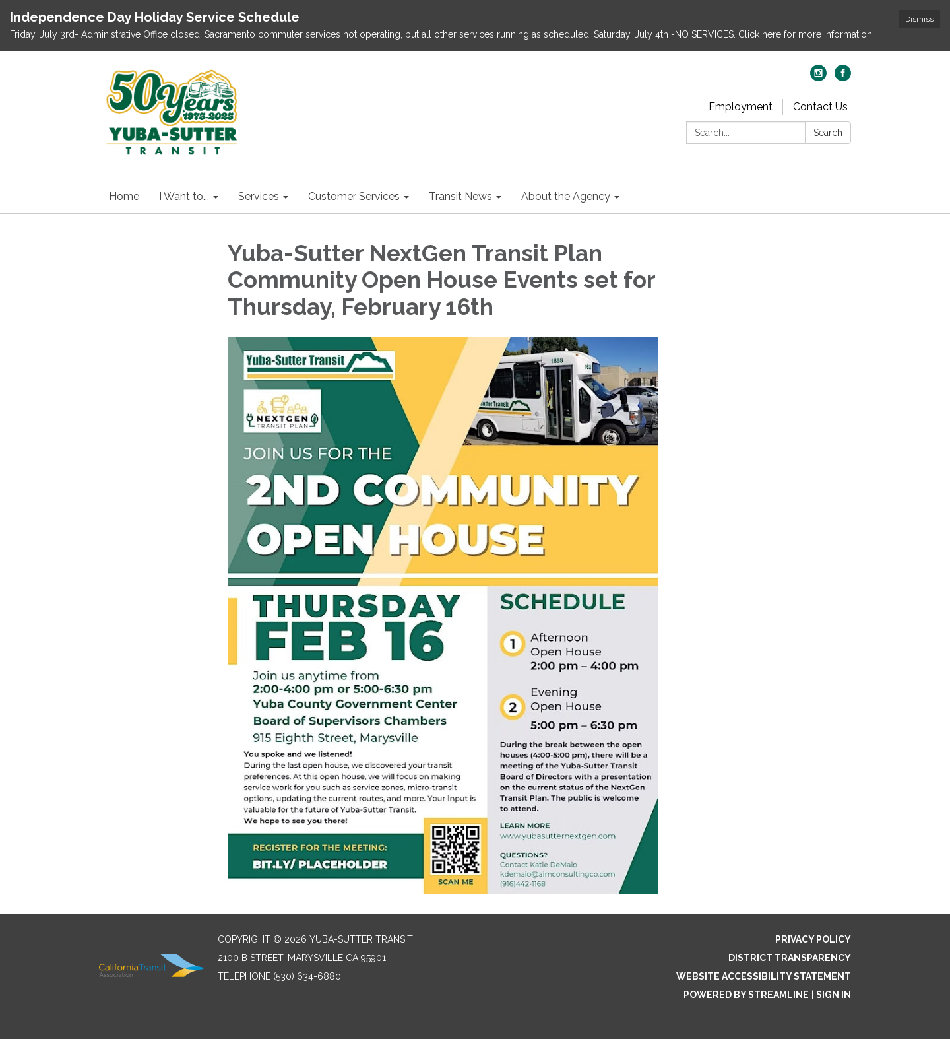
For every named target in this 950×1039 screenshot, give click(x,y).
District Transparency (789, 958)
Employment (741, 106)
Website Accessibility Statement (763, 976)
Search (827, 132)
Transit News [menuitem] (460, 196)
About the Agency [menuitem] (565, 196)
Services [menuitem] (258, 196)
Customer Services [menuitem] (354, 196)
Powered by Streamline (746, 994)
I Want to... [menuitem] (184, 196)
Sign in (833, 994)
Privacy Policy (813, 939)
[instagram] (818, 77)
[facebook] (843, 77)
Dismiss (919, 19)
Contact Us (820, 106)
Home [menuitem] (124, 196)
